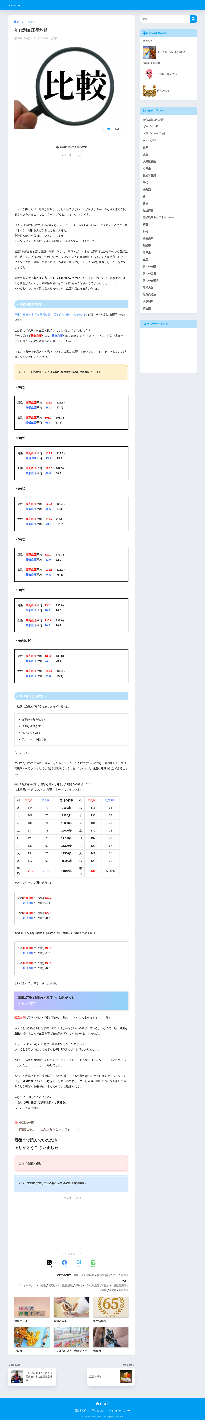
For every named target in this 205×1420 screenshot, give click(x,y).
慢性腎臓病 (103, 1275)
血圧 (115, 1275)
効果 (43, 1285)
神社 (145, 234)
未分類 (147, 191)
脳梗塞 (147, 248)
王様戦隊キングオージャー (159, 220)
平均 (79, 1285)
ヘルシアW (149, 141)
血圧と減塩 (34, 1163)
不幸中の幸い (20, 5)
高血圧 (124, 1275)
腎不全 (147, 255)
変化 (52, 1285)
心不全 (147, 169)
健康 (75, 1275)
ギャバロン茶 (151, 126)
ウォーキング (28, 1285)
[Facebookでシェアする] (64, 1264)
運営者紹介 (81, 1410)
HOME (102, 1404)
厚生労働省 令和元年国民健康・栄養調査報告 (42, 314)
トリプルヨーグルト (155, 134)
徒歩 (106, 1285)
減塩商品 (148, 212)
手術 (145, 184)
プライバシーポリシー (118, 1410)
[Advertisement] (71, 181)
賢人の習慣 (150, 277)
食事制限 (148, 305)
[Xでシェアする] (50, 1264)
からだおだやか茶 (154, 119)
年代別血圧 (93, 1285)
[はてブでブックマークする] (79, 1264)
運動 (113, 1290)
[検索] (193, 19)
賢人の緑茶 (150, 270)
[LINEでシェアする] (93, 1264)
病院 (145, 227)
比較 (145, 205)
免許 (145, 155)
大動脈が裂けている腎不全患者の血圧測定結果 (55, 1183)
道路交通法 (150, 298)
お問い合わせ (96, 1410)
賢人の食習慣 (151, 284)
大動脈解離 (87, 1275)
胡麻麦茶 (148, 241)
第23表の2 (78, 314)
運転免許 (148, 291)
